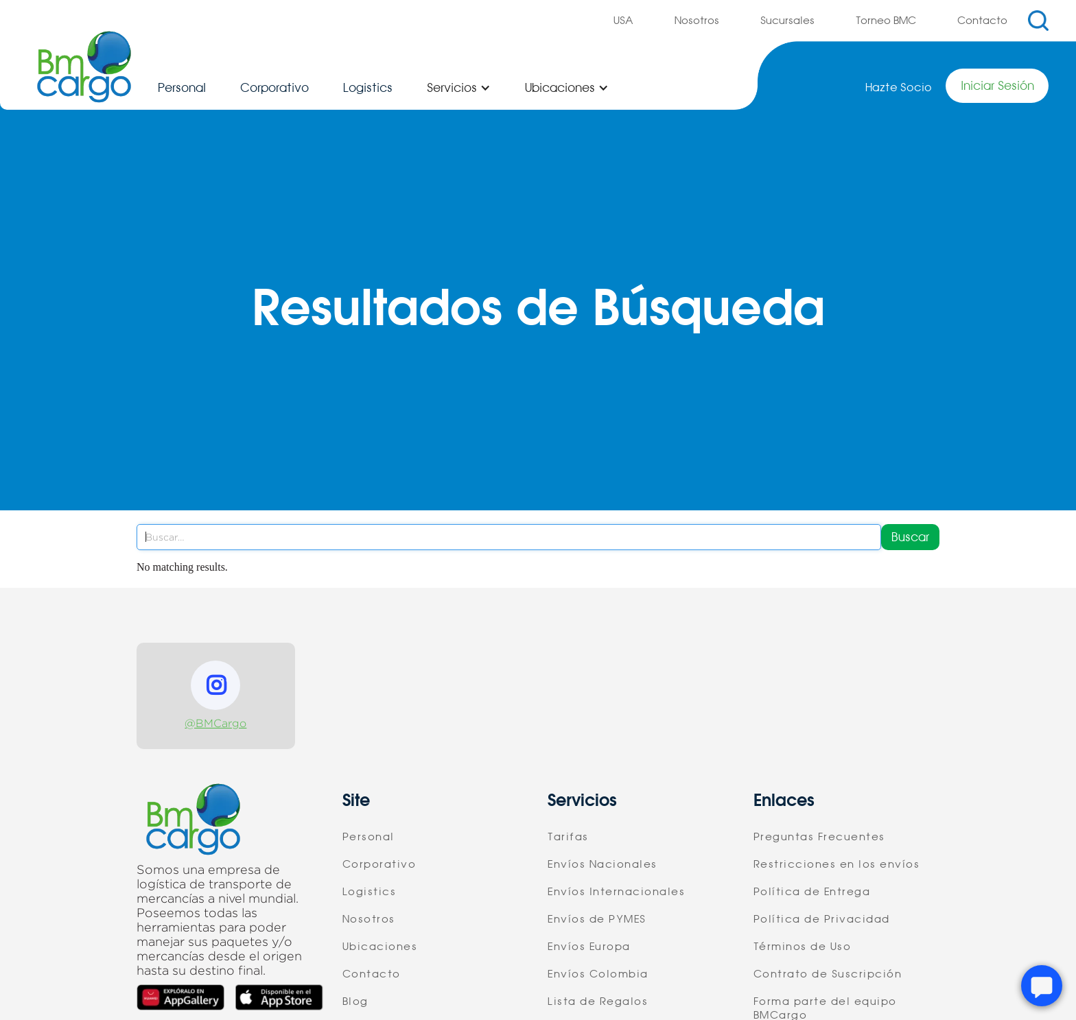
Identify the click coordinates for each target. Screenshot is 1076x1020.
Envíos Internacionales (616, 892)
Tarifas (568, 837)
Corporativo (274, 88)
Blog (355, 1001)
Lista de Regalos (598, 1001)
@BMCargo (215, 723)
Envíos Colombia (598, 974)
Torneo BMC (886, 20)
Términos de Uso (802, 946)
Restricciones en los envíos (836, 864)
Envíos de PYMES (597, 919)
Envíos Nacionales (602, 864)
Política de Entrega (812, 892)
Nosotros (697, 20)
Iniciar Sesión (997, 86)
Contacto (982, 20)
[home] (84, 67)
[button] (458, 88)
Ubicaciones (380, 946)
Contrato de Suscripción (827, 974)
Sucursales (787, 20)
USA (623, 20)
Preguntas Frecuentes (819, 837)
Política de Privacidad (821, 919)
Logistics (368, 88)
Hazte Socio (898, 87)
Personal (182, 88)
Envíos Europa (589, 946)
